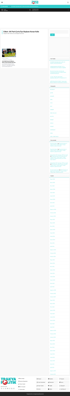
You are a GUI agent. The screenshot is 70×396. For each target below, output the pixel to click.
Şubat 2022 (52, 350)
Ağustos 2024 (53, 249)
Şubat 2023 (52, 310)
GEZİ (51, 106)
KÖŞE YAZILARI (53, 113)
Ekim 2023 (52, 283)
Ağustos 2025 (53, 209)
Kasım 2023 (52, 280)
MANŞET (6, 58)
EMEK (51, 99)
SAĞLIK (51, 123)
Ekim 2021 (52, 364)
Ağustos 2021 (53, 370)
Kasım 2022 (52, 320)
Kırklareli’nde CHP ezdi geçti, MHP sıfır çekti (59, 154)
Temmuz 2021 (53, 374)
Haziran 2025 (53, 216)
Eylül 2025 (52, 206)
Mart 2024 (52, 266)
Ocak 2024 (52, 273)
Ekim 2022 (52, 323)
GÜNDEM (52, 109)
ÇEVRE (3, 58)
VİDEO (51, 133)
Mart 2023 (52, 306)
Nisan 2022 (52, 343)
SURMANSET (53, 129)
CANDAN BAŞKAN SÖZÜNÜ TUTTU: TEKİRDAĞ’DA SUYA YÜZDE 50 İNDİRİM (58, 67)
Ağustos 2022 (53, 330)
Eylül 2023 (52, 286)
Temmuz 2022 (53, 333)
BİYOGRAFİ (52, 89)
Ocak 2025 (52, 233)
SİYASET (52, 126)
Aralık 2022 (52, 317)
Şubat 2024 (52, 269)
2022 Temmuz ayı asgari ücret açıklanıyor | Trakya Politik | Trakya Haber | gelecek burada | (59, 171)
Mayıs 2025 (52, 219)
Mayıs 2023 (52, 300)
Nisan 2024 (52, 263)
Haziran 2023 (53, 296)
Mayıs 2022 (52, 340)
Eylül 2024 (52, 246)
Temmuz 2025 (53, 212)
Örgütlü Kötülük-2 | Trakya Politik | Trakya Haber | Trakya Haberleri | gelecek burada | (58, 144)
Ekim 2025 (52, 202)
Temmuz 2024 (53, 253)
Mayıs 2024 (52, 259)
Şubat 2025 (52, 229)
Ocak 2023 (52, 313)
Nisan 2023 (52, 303)
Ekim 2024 (52, 243)
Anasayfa (5, 33)
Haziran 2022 (53, 337)
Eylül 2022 (52, 327)
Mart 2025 (52, 226)
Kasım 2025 (52, 199)
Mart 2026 (52, 185)
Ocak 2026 (52, 192)
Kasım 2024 (52, 239)
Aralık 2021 (52, 357)
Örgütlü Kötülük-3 (53, 143)
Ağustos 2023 (53, 290)
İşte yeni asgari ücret (54, 169)
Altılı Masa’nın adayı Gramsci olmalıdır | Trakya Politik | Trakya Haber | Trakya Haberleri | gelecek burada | (59, 165)
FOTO (51, 102)
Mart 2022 (52, 347)
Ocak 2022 (52, 354)
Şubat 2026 (52, 189)
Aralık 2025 (52, 196)
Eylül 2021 (52, 367)
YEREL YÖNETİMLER (54, 136)
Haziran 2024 (53, 256)
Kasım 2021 (52, 360)
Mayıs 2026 (52, 179)
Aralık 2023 (52, 276)
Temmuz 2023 (53, 293)
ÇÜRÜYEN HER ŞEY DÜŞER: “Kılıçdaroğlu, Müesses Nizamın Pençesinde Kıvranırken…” (59, 82)
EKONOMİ (52, 96)
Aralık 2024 (52, 236)
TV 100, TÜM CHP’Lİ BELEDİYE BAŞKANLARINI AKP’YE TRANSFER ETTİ (58, 77)
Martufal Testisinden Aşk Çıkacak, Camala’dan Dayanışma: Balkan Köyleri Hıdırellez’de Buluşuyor (58, 72)
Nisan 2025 (52, 222)
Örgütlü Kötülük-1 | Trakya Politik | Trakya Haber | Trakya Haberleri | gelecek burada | (58, 150)
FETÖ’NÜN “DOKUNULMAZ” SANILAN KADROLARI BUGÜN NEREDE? (24, 6)
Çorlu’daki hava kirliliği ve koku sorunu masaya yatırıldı (8, 62)
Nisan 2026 (52, 182)
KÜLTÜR (52, 116)
